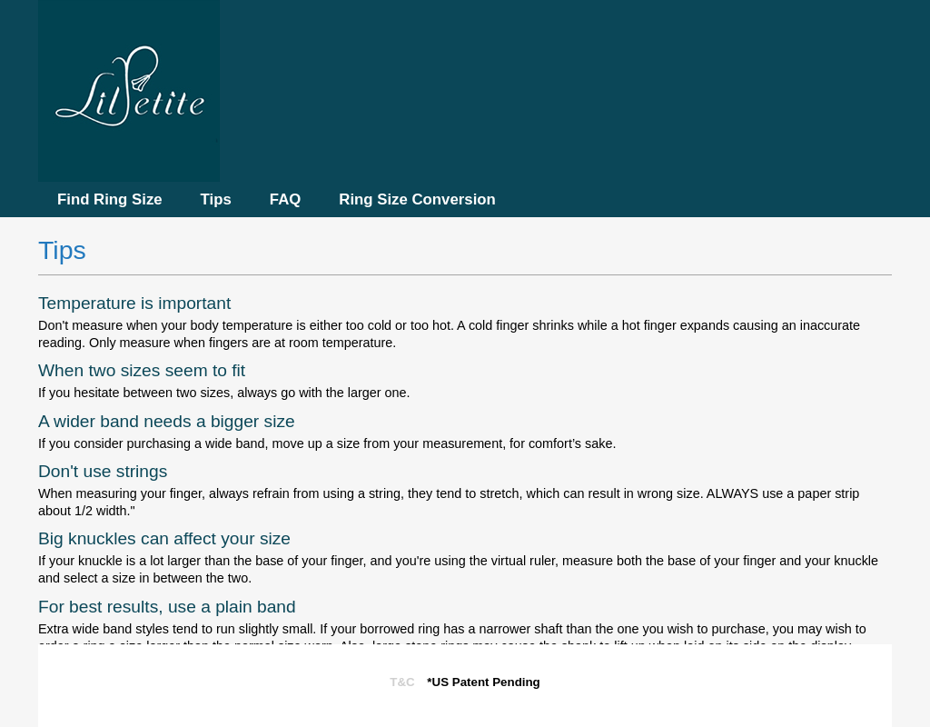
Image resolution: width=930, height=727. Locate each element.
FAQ (286, 199)
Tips (216, 199)
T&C (402, 682)
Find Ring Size (110, 199)
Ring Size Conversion (417, 199)
